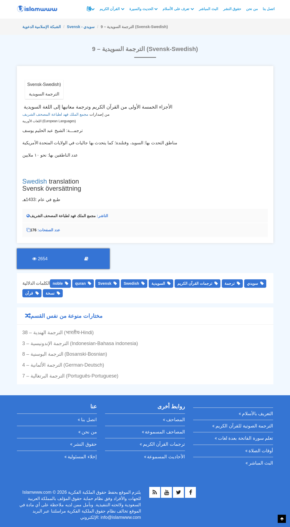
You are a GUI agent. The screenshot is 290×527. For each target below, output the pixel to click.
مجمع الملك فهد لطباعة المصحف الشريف (55, 114)
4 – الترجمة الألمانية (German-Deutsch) (63, 365)
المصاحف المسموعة (165, 432)
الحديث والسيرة (143, 9)
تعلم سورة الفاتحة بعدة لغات (245, 438)
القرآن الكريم (112, 9)
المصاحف (175, 419)
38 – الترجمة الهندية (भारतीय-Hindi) (58, 332)
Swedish (34, 181)
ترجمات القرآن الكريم (194, 283)
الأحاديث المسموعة (166, 456)
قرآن (29, 293)
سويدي (252, 283)
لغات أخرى (93, 9)
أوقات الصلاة (261, 450)
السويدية (158, 283)
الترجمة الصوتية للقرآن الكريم (244, 426)
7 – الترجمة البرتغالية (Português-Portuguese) (70, 376)
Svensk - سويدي (81, 27)
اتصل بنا (269, 9)
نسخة (50, 293)
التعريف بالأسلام (257, 413)
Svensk (104, 283)
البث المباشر (208, 9)
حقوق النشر (232, 9)
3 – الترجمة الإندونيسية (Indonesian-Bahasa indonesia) (80, 343)
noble (58, 283)
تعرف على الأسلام (178, 9)
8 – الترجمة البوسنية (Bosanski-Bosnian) (64, 354)
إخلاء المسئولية (82, 456)
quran (80, 283)
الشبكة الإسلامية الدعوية (41, 27)
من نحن (252, 9)
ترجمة (230, 283)
